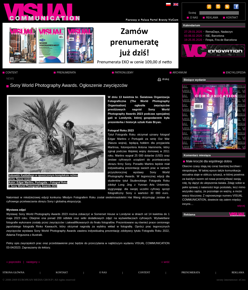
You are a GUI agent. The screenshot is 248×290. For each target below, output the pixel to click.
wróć (167, 261)
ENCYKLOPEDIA (236, 72)
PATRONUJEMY (124, 72)
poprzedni (15, 261)
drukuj (163, 79)
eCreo (242, 279)
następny (32, 261)
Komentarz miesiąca (197, 155)
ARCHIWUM (180, 72)
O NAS (194, 17)
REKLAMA (212, 17)
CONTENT (12, 72)
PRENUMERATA (66, 72)
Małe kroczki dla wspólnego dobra (209, 161)
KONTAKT (232, 17)
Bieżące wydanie (195, 79)
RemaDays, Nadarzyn (219, 31)
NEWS (10, 78)
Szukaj (192, 12)
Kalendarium (191, 25)
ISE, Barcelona (214, 35)
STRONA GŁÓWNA (13, 272)
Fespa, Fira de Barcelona (221, 39)
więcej (241, 205)
